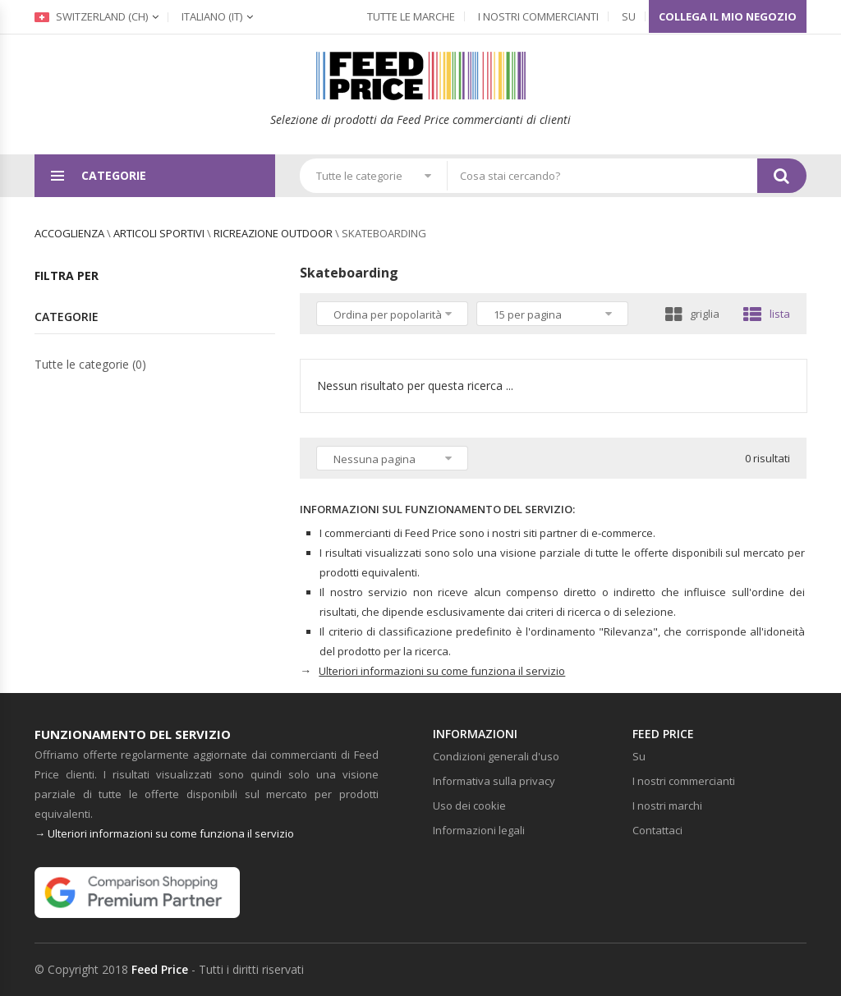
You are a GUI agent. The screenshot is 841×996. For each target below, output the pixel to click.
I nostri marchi (667, 805)
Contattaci (657, 830)
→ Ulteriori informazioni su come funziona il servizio (164, 833)
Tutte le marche (411, 16)
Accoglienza (69, 233)
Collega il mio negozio (728, 16)
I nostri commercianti (538, 16)
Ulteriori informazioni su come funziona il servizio (442, 670)
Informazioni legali (479, 830)
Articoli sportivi (159, 233)
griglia (692, 314)
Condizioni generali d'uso (496, 756)
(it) (212, 16)
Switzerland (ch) (91, 16)
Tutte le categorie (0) (90, 364)
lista (766, 314)
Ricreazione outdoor (273, 233)
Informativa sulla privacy (494, 780)
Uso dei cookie (469, 805)
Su (629, 16)
